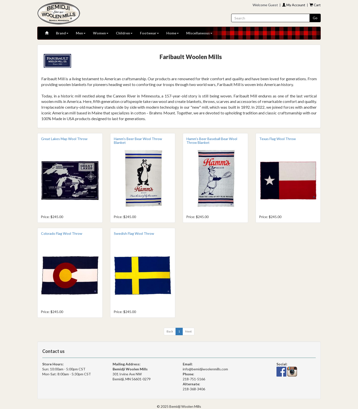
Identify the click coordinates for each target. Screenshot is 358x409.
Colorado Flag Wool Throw (61, 233)
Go (315, 18)
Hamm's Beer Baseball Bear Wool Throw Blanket (211, 141)
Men (81, 33)
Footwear (149, 33)
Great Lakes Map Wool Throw (64, 139)
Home (172, 33)
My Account (293, 5)
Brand (62, 33)
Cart (315, 5)
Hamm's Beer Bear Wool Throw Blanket (138, 141)
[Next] (188, 331)
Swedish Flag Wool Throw (134, 233)
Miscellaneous (199, 33)
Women (100, 33)
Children (124, 33)
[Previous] (170, 331)
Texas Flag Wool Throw (277, 139)
